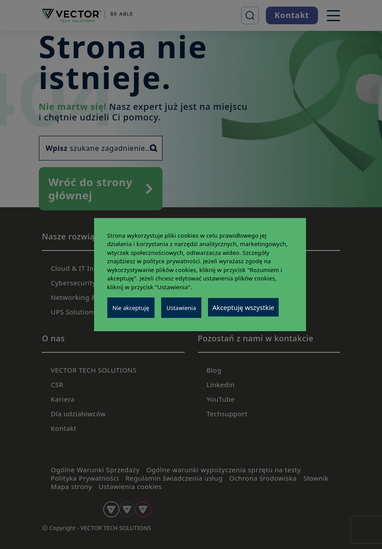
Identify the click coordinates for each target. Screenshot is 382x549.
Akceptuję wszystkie (243, 307)
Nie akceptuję (131, 308)
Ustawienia (181, 308)
